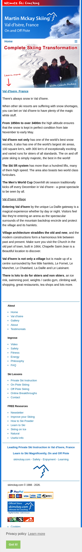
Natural (15, 433)
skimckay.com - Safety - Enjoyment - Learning (40, 459)
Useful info (17, 437)
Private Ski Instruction (24, 380)
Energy (15, 356)
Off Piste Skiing (20, 389)
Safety (14, 348)
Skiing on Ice (18, 429)
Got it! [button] (13, 544)
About (14, 324)
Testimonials (18, 329)
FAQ (13, 365)
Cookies (15, 526)
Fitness (15, 352)
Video (14, 344)
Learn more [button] (36, 534)
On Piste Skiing (20, 384)
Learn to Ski (18, 425)
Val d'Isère (17, 316)
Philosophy (17, 361)
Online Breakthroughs (24, 393)
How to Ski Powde (22, 421)
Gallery (15, 320)
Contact (15, 397)
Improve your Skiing (23, 416)
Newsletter (17, 412)
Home (14, 312)
